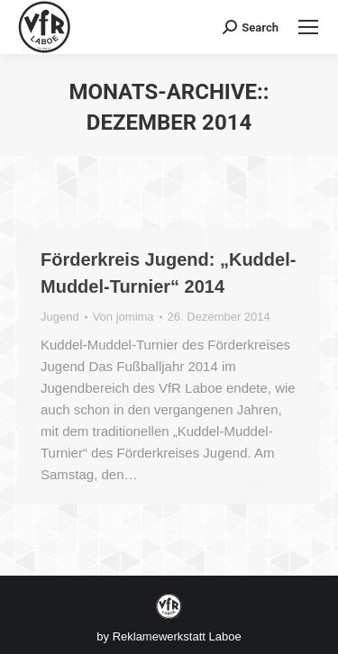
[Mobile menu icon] (308, 27)
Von (123, 316)
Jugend (60, 316)
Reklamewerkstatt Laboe (177, 636)
